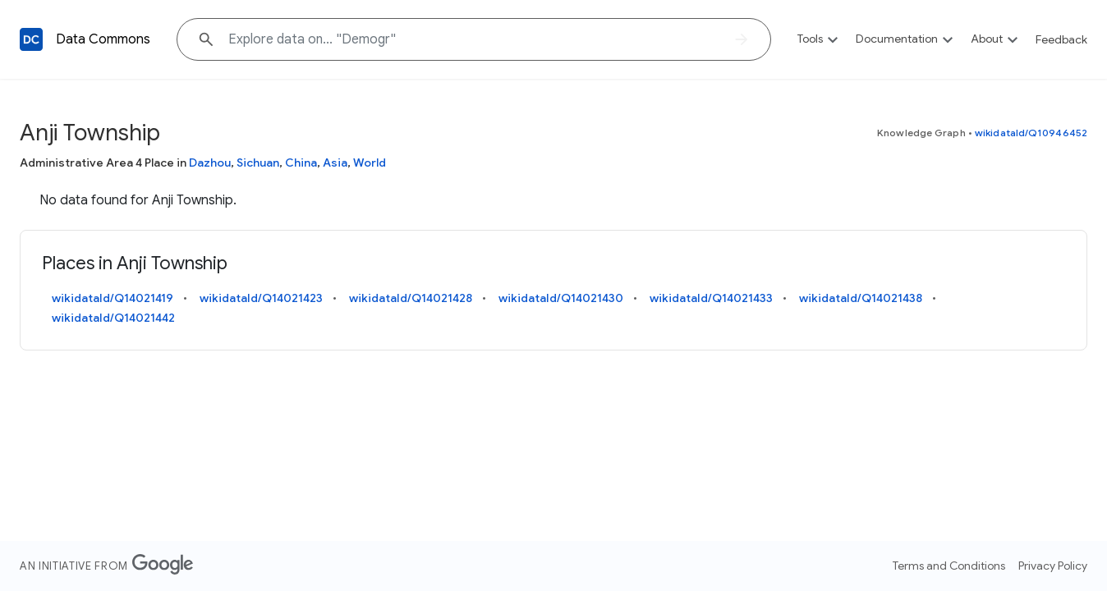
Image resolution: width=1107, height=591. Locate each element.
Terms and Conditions (949, 565)
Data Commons (103, 39)
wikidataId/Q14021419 (112, 298)
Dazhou (210, 162)
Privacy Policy (1052, 565)
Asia (335, 162)
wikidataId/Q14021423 (261, 298)
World (369, 162)
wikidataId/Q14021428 (410, 298)
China (301, 162)
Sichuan (258, 162)
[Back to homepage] (31, 39)
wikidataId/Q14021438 (860, 298)
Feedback (1061, 39)
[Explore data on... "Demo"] (473, 39)
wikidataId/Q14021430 (560, 298)
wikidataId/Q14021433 (711, 298)
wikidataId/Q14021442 (113, 317)
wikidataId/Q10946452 (1031, 132)
